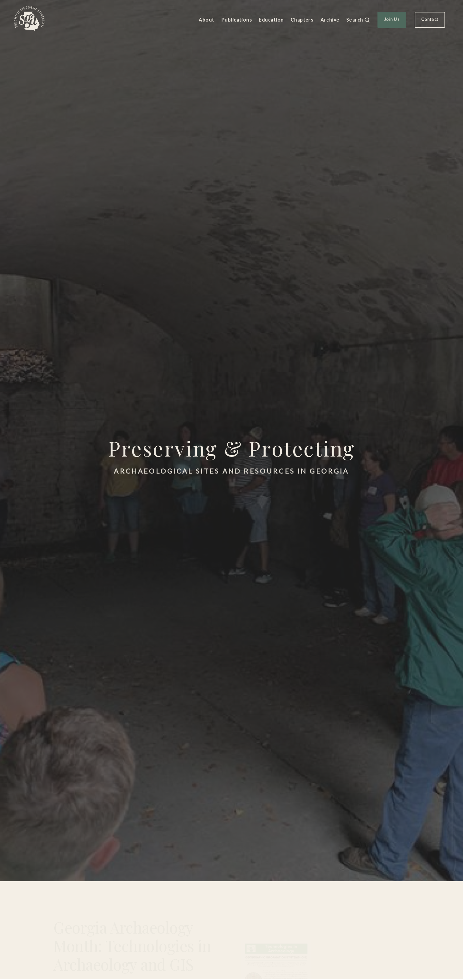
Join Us (392, 19)
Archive (330, 20)
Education (271, 20)
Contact (429, 19)
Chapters (302, 20)
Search (358, 20)
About (206, 20)
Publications (236, 20)
